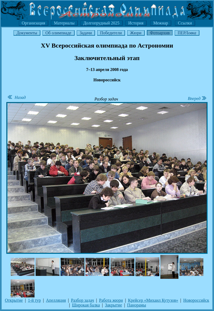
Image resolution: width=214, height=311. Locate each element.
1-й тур (34, 300)
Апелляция (56, 300)
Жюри (136, 33)
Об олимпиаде (58, 33)
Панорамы (136, 305)
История (135, 23)
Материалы (64, 23)
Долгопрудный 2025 (101, 23)
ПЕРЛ (187, 33)
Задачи (86, 33)
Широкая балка (86, 305)
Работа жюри (111, 300)
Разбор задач (82, 300)
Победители (111, 33)
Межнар (160, 23)
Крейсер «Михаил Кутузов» (153, 300)
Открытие (14, 300)
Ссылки (185, 23)
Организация (33, 23)
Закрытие (113, 305)
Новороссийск (196, 300)
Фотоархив (160, 33)
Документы (26, 33)
